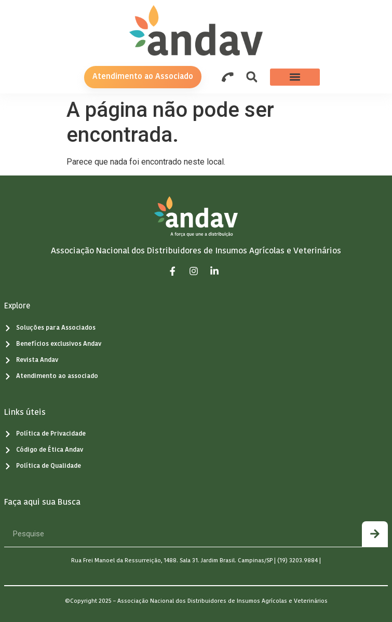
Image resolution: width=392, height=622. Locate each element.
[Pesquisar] (375, 534)
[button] (251, 77)
